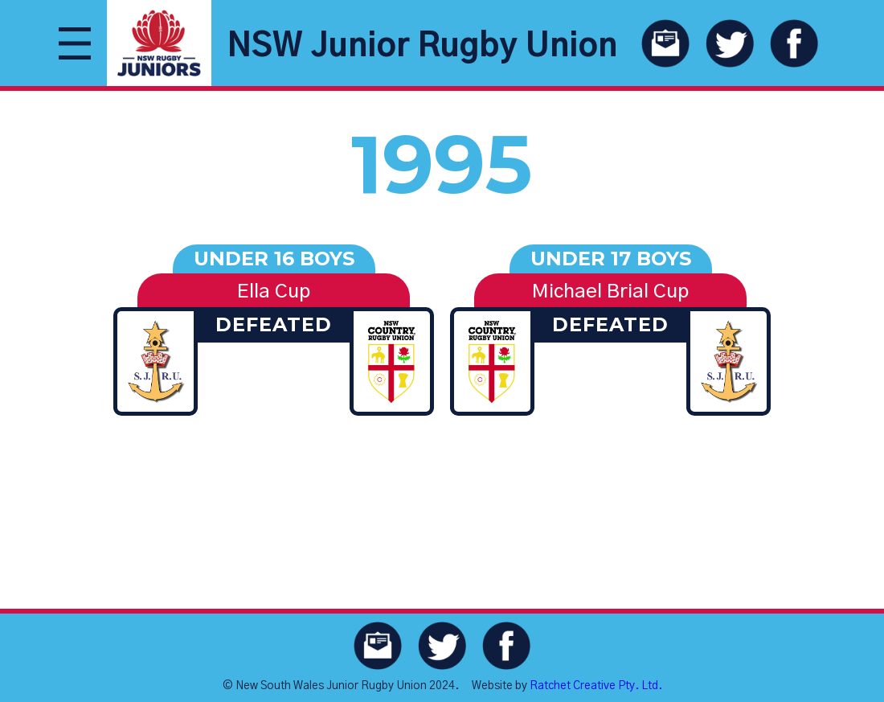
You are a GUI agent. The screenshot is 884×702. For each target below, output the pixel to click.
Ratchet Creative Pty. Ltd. (596, 686)
